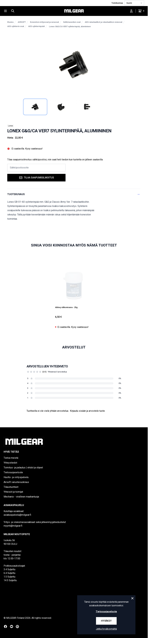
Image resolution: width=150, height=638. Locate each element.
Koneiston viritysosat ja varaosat (44, 22)
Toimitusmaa (117, 3)
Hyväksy (106, 620)
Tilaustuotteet (11, 487)
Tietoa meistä (11, 457)
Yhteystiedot (10, 462)
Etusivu (10, 22)
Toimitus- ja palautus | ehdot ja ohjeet (23, 467)
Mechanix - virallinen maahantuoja (21, 496)
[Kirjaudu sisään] (131, 11)
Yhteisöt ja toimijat (13, 491)
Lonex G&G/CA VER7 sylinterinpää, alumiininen (70, 26)
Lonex (10, 126)
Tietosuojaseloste (13, 472)
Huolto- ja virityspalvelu (16, 477)
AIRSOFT (22, 22)
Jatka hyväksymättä (106, 628)
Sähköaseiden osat (72, 22)
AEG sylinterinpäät (36, 26)
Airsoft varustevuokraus (16, 482)
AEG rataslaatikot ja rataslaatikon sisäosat (103, 22)
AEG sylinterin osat (15, 26)
